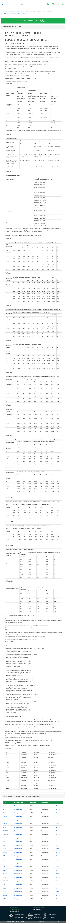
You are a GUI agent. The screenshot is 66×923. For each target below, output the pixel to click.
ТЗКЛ (4, 859)
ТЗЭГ (4, 884)
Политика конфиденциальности (30, 921)
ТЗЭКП (4, 891)
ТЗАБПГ (5, 816)
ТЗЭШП (5, 895)
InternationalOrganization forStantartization (38, 916)
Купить (58, 805)
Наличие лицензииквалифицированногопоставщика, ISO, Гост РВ (21, 916)
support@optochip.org (38, 909)
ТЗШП (4, 866)
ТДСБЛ (4, 805)
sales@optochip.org (14, 911)
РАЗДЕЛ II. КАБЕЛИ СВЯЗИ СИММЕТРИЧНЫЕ (43, 12)
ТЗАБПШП (5, 820)
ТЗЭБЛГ (5, 873)
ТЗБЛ (4, 841)
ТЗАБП (4, 813)
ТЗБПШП (5, 852)
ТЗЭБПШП (5, 881)
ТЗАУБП (5, 827)
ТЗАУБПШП (6, 834)
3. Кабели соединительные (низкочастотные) (15, 13)
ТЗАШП (5, 823)
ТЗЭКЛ (4, 888)
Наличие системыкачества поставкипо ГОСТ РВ (53, 916)
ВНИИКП (5, 12)
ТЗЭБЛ (4, 870)
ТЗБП (4, 848)
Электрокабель (18, 805)
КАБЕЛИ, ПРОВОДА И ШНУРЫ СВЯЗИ (19, 12)
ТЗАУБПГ (5, 830)
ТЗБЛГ (4, 845)
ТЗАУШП (5, 838)
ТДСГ (4, 899)
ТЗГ (4, 856)
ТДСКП (4, 809)
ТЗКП (4, 863)
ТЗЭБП (4, 877)
